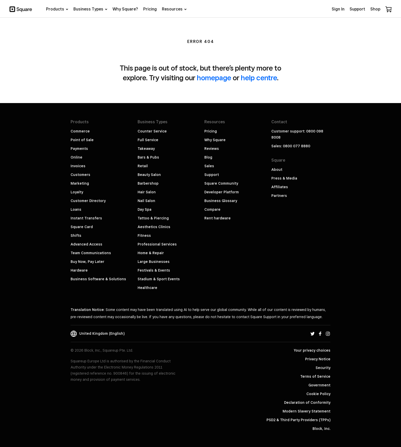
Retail (143, 166)
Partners (279, 196)
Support (211, 175)
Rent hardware (217, 218)
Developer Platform (221, 192)
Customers (80, 175)
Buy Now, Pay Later (87, 262)
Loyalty (77, 192)
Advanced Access (86, 244)
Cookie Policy (318, 394)
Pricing (210, 131)
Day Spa (144, 209)
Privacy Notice (317, 359)
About (276, 169)
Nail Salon (146, 201)
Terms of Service (315, 376)
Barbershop (148, 183)
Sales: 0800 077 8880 (290, 146)
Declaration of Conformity (307, 402)
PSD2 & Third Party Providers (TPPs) (298, 420)
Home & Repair (151, 253)
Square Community (221, 183)
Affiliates (279, 187)
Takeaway (146, 149)
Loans (76, 209)
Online (76, 157)
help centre (259, 77)
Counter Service (152, 131)
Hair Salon (147, 192)
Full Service (148, 140)
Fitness (144, 235)
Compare (212, 209)
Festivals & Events (154, 270)
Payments (79, 149)
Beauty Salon (149, 175)
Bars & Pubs (148, 157)
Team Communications (91, 253)
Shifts (76, 235)
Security (323, 368)
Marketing (80, 183)
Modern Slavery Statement (306, 411)
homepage (214, 77)
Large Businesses (154, 262)
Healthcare (147, 288)
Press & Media (284, 178)
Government (319, 385)
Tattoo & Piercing (153, 218)
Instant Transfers (86, 218)
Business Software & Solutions (98, 279)
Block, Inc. (321, 429)
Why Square (215, 140)
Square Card (82, 227)
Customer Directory (88, 201)
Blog (208, 157)
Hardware (79, 270)
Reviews (211, 149)
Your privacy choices (312, 350)
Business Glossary (220, 201)
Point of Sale (82, 140)
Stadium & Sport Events (159, 279)
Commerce (80, 131)
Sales (209, 166)
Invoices (78, 166)
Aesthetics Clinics (154, 227)
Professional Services (157, 244)
